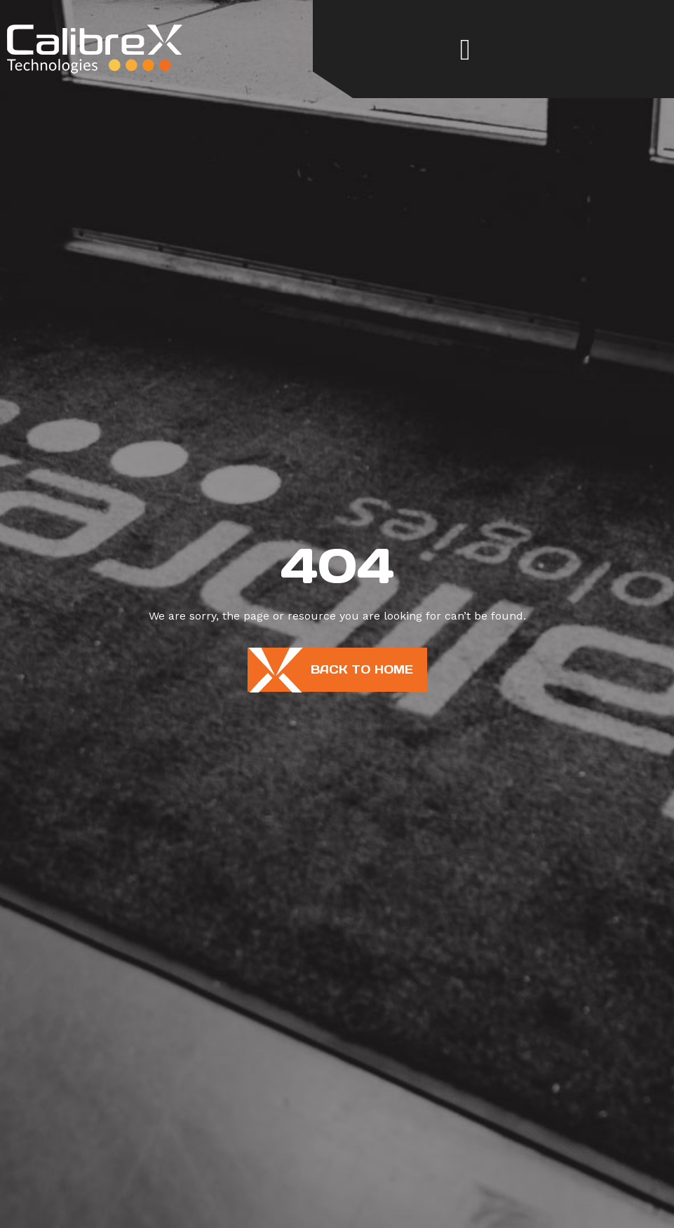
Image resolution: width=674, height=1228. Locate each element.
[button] (465, 49)
